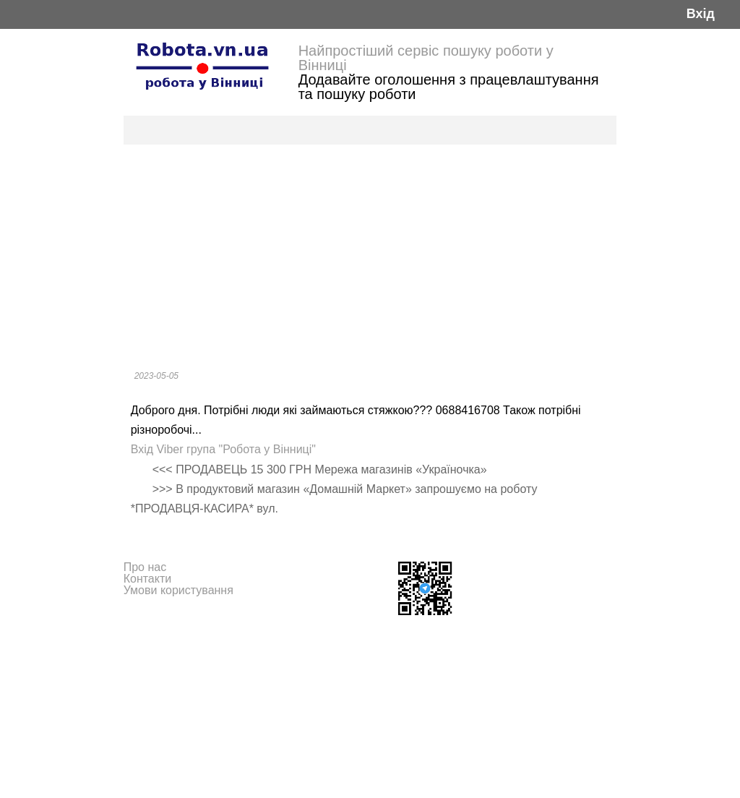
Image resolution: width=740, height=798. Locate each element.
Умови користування (178, 590)
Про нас (145, 567)
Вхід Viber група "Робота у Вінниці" (223, 449)
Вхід (701, 14)
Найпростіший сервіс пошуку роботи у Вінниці (426, 58)
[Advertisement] (370, 253)
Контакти (148, 578)
